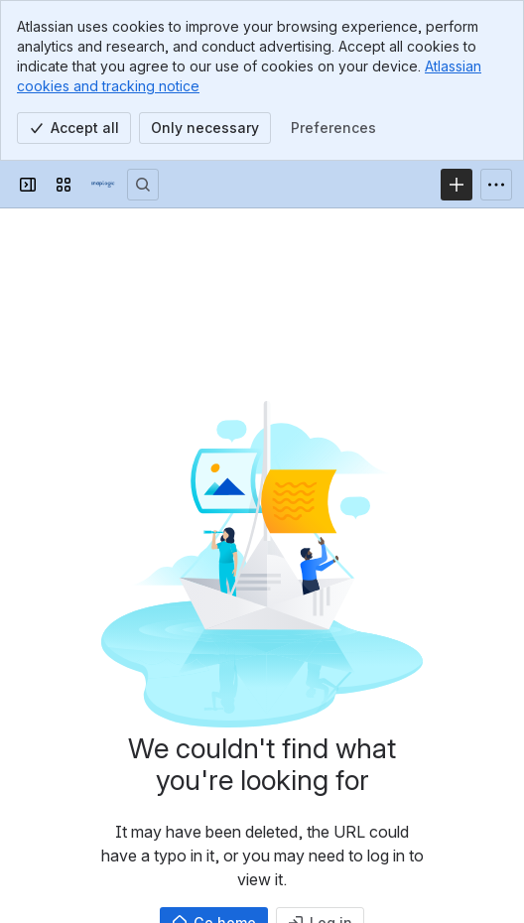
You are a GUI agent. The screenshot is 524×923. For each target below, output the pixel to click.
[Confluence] (103, 184)
